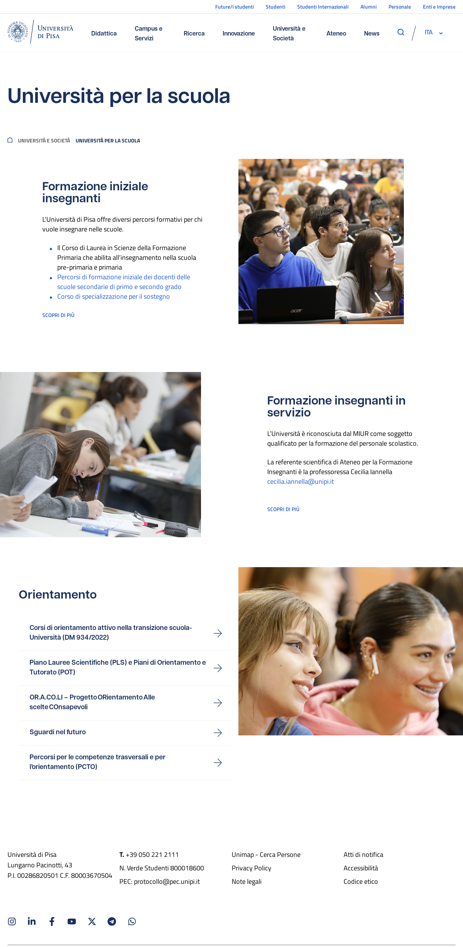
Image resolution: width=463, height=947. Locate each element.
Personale (400, 6)
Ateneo (336, 34)
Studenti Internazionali (322, 6)
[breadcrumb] (9, 140)
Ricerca (194, 34)
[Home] (40, 33)
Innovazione (239, 34)
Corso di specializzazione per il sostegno (113, 296)
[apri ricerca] (400, 32)
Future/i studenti (234, 6)
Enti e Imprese (439, 6)
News (372, 34)
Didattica (104, 34)
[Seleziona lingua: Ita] (429, 33)
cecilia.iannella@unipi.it (300, 482)
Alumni (368, 6)
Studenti (275, 6)
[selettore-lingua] (429, 33)
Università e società (44, 140)
